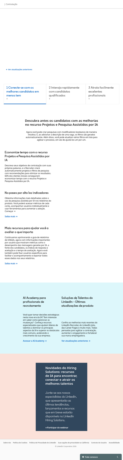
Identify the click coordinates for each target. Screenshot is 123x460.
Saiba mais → (11, 216)
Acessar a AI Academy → (35, 340)
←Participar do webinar (56, 427)
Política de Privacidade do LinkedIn (42, 443)
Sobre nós (7, 443)
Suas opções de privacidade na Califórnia (73, 443)
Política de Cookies (20, 443)
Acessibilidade (114, 443)
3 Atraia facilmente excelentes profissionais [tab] (101, 91)
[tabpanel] (61, 191)
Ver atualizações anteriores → (75, 340)
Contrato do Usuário (99, 443)
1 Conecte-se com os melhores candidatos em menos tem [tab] (22, 91)
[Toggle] (117, 457)
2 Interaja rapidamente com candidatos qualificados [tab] (64, 91)
